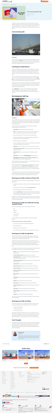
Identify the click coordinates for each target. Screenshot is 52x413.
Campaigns (18, 392)
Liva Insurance (12, 375)
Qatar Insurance (13, 380)
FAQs (45, 392)
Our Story (7, 392)
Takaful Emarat (12, 382)
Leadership (11, 392)
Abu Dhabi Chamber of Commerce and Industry (41, 410)
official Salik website (27, 155)
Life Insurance (4, 376)
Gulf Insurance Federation (8, 409)
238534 (21, 408)
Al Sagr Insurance (13, 383)
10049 (32, 410)
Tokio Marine (12, 381)
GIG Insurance (12, 373)
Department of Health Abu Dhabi (37, 409)
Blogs (19, 373)
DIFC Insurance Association (24, 410)
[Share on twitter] (47, 343)
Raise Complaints (27, 392)
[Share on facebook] (45, 343)
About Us (15, 392)
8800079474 (46, 410)
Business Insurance (4, 380)
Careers (32, 392)
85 (3, 408)
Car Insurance (4, 373)
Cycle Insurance (4, 383)
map (37, 374)
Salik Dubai (16, 88)
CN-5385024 (35, 408)
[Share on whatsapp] (48, 343)
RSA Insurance (12, 374)
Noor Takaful (12, 388)
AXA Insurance (12, 376)
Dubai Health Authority (31, 409)
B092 (45, 409)
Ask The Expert (21, 376)
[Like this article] (8, 343)
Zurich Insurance (13, 387)
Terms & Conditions (41, 392)
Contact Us (22, 392)
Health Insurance (4, 375)
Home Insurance (4, 374)
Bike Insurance (4, 381)
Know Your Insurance (21, 375)
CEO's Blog (20, 374)
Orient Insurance (13, 384)
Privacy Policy (35, 392)
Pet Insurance (4, 382)
